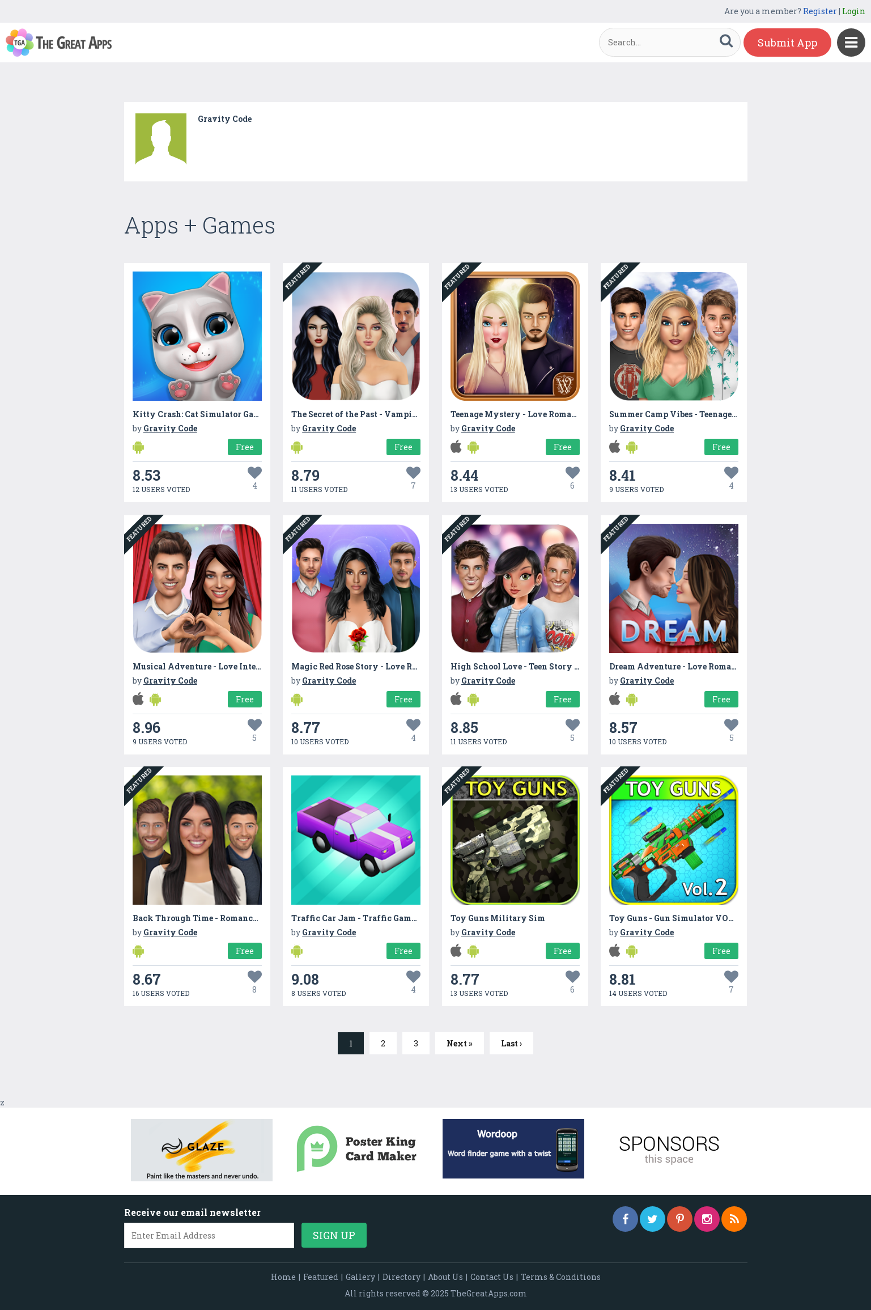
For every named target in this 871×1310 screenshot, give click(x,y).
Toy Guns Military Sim (498, 918)
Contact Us (491, 1276)
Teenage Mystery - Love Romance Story (530, 414)
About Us (445, 1276)
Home (283, 1276)
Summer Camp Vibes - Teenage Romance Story (702, 414)
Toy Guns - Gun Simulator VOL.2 (675, 918)
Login (853, 11)
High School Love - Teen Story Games (525, 666)
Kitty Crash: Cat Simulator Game (199, 414)
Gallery (360, 1276)
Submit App (787, 42)
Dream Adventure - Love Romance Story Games (703, 666)
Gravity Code (225, 118)
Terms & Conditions (561, 1276)
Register (820, 11)
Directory (401, 1276)
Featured (320, 1276)
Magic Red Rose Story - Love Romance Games (381, 666)
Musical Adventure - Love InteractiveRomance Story (240, 666)
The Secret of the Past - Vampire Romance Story (387, 414)
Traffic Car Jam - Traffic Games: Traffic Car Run (388, 918)
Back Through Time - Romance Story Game (219, 918)
